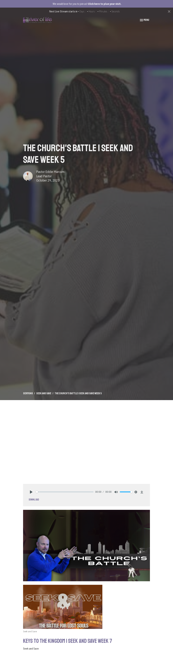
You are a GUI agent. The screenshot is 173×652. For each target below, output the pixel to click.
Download (34, 499)
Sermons (28, 393)
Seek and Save (43, 393)
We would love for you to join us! (87, 3)
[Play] (31, 492)
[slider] (65, 492)
